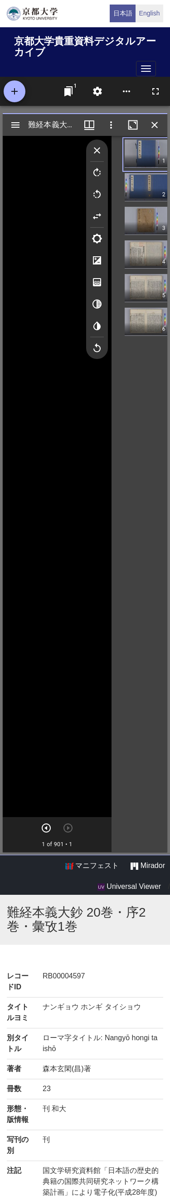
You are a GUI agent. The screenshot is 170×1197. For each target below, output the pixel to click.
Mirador (148, 866)
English (149, 13)
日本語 (122, 13)
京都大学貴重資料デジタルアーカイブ (85, 45)
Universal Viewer (129, 887)
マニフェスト (92, 866)
